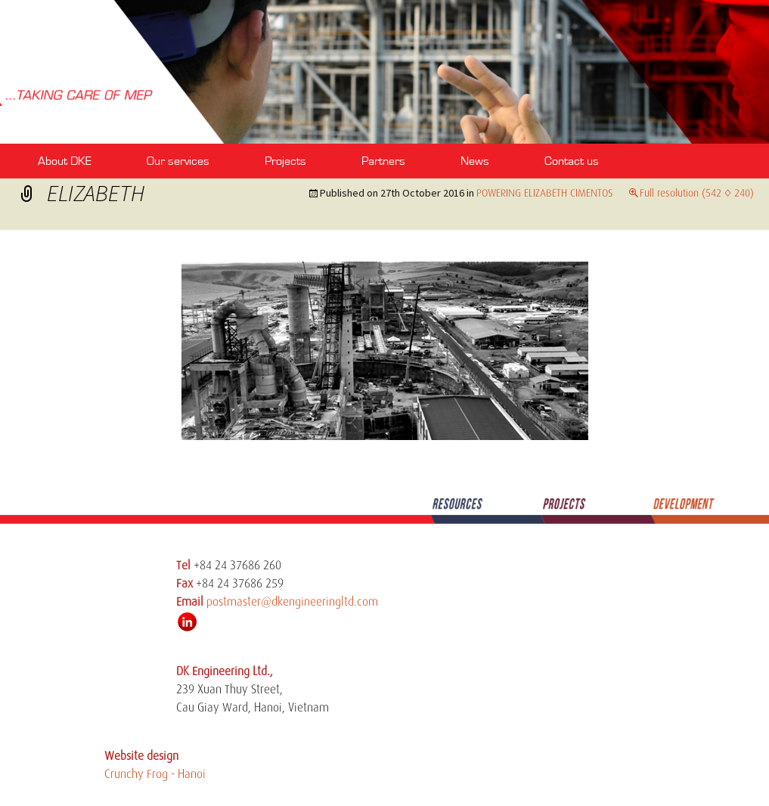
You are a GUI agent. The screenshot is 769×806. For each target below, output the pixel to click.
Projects (285, 161)
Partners (383, 161)
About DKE (64, 161)
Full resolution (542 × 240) (697, 193)
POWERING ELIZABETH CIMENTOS (544, 193)
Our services (178, 161)
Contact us (571, 161)
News (474, 161)
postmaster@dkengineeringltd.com (292, 602)
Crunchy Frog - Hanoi (155, 774)
